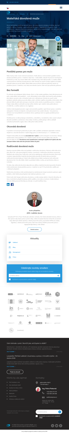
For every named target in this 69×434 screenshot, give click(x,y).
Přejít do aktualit (15, 372)
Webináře (11, 393)
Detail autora (34, 229)
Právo (12, 257)
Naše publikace (13, 390)
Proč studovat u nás (14, 382)
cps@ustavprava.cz (51, 397)
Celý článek (10, 351)
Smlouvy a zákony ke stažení (16, 399)
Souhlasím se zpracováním (49, 416)
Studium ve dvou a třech (15, 388)
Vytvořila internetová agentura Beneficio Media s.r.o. (24, 426)
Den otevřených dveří (15, 385)
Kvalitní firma (12, 396)
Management (14, 252)
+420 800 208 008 (12, 2)
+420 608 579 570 (51, 391)
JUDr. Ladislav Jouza (33, 36)
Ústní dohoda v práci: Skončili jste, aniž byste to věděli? (26, 343)
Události (15, 242)
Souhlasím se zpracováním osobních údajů (24, 279)
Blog (21, 36)
